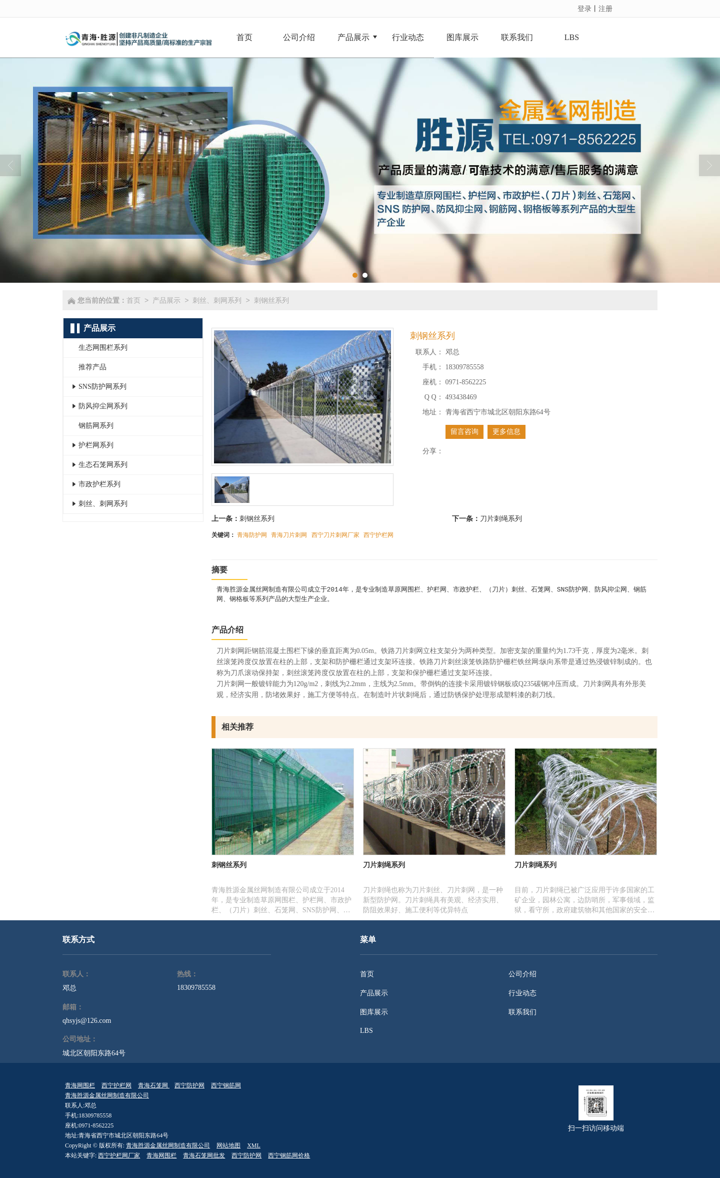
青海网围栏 (80, 1085)
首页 (133, 300)
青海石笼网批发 (204, 1155)
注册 (605, 9)
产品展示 (166, 300)
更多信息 (506, 431)
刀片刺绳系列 (501, 518)
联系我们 (522, 1012)
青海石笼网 (154, 1085)
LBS (366, 1030)
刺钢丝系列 (271, 300)
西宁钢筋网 (226, 1085)
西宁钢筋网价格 (289, 1155)
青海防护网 (252, 534)
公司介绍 (522, 974)
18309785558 (196, 987)
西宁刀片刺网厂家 (336, 534)
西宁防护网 (189, 1085)
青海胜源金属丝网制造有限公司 (107, 1095)
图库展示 (374, 1012)
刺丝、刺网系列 (217, 300)
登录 (585, 9)
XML (253, 1145)
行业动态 (522, 993)
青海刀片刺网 (289, 534)
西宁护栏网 (379, 534)
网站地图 (228, 1145)
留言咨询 (464, 431)
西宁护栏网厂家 (119, 1155)
